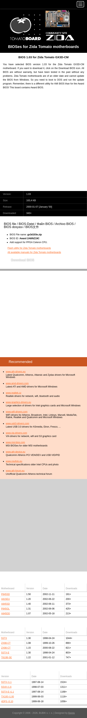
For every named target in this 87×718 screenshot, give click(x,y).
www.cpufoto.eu (14, 461)
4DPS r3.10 (7, 701)
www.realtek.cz (13, 393)
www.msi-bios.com (15, 442)
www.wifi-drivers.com (16, 412)
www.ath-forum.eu (15, 471)
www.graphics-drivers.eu (18, 402)
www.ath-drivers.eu (16, 371)
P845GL (5, 608)
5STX (4, 638)
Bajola (71, 713)
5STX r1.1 (6, 682)
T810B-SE (6, 657)
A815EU (5, 599)
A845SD (5, 604)
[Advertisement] (43, 142)
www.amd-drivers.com (17, 383)
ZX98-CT (6, 643)
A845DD (5, 613)
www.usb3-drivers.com (17, 423)
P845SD (5, 594)
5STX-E (5, 652)
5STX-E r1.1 (7, 691)
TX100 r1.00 (7, 696)
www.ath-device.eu (15, 452)
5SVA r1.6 (6, 687)
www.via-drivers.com (16, 433)
